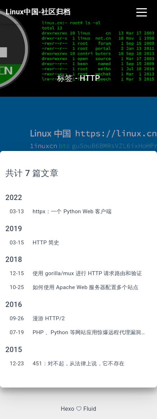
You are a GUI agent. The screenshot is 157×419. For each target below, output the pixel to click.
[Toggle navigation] (141, 12)
